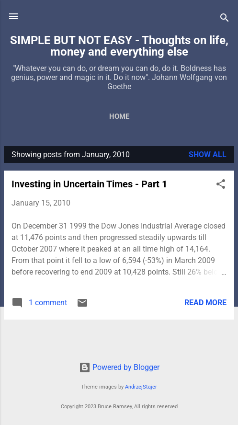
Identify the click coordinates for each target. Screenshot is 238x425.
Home (119, 116)
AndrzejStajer (141, 387)
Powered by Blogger (119, 367)
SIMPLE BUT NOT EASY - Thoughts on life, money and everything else (119, 46)
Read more (205, 302)
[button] (221, 185)
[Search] (224, 19)
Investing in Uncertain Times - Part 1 (89, 184)
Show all (208, 154)
